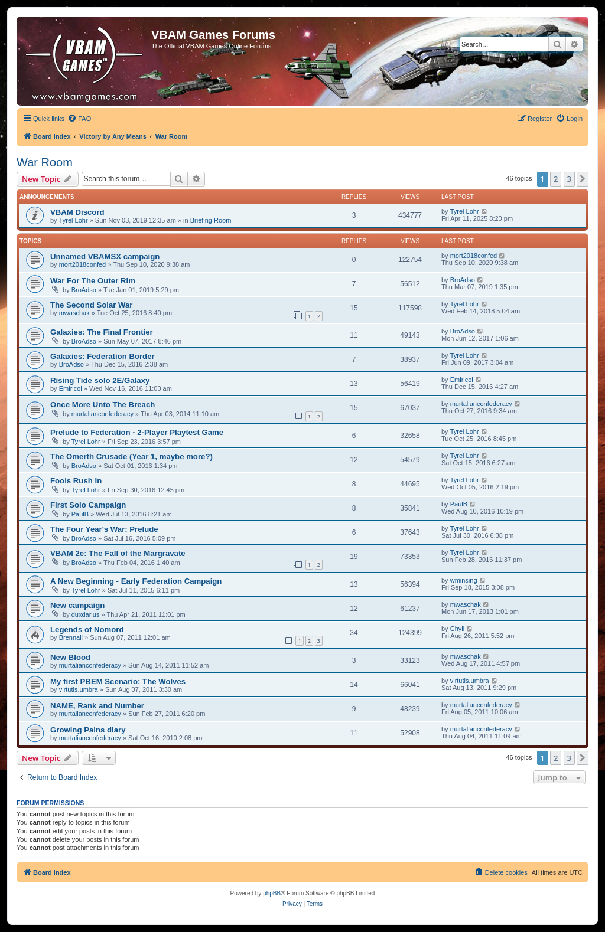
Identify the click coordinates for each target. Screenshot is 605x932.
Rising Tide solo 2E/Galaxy (99, 380)
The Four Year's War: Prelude (104, 529)
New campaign (77, 605)
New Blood (70, 657)
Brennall (71, 637)
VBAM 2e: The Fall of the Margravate (118, 553)
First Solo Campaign (88, 505)
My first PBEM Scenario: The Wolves (118, 681)
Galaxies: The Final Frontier (101, 332)
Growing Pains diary (88, 729)
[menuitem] (79, 119)
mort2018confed (82, 264)
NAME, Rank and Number (97, 705)
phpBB (272, 893)
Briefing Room (211, 220)
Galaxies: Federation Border (102, 356)
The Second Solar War (91, 304)
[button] (582, 179)
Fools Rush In (76, 480)
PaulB (80, 514)
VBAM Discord (77, 212)
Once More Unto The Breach (102, 404)
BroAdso (83, 289)
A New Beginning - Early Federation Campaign (136, 581)
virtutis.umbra (78, 689)
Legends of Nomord (87, 629)
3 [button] (569, 179)
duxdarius (85, 614)
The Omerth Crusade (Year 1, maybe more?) (131, 456)
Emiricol (70, 388)
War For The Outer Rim (92, 280)
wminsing (463, 580)
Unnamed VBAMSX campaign (105, 256)
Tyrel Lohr (73, 220)
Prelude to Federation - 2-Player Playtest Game (136, 432)
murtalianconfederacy (102, 413)
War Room (45, 162)
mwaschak (74, 312)
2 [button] (556, 179)
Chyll (457, 628)
